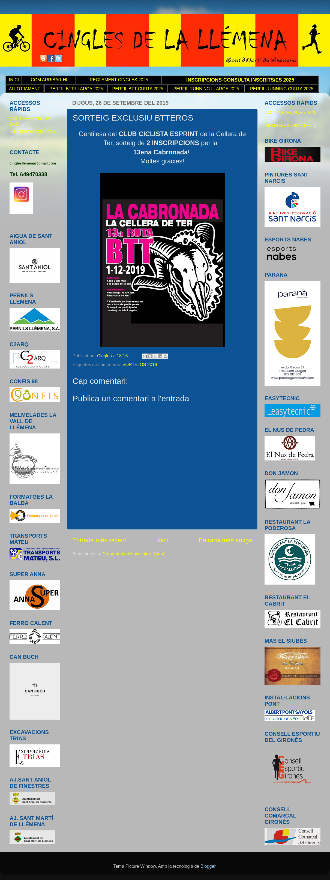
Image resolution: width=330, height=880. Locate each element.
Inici (162, 540)
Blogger (207, 866)
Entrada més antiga (225, 540)
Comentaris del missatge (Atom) (134, 553)
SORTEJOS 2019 (139, 364)
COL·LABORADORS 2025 (291, 112)
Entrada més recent (99, 540)
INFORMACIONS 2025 (32, 131)
